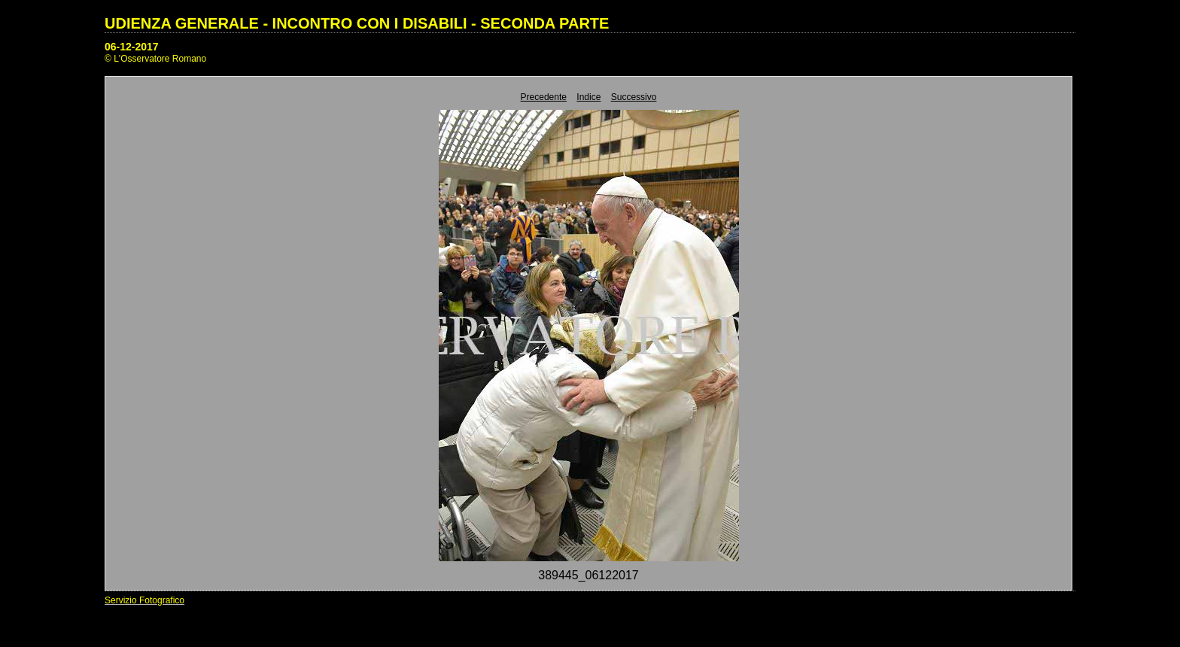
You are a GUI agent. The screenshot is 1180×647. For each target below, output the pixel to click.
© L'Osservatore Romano (155, 58)
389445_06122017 (588, 575)
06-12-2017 (132, 47)
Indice (588, 97)
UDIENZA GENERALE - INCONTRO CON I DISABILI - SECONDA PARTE (357, 23)
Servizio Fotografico (144, 600)
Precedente (544, 97)
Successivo (634, 97)
